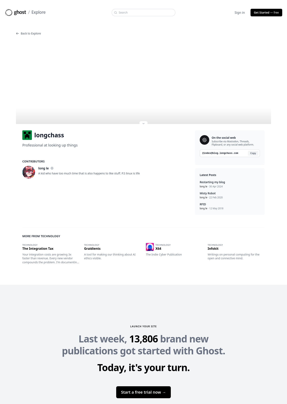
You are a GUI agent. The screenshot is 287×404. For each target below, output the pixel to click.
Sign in (240, 12)
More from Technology (41, 236)
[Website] (52, 168)
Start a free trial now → (143, 392)
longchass (43, 135)
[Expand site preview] (143, 124)
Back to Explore (28, 33)
